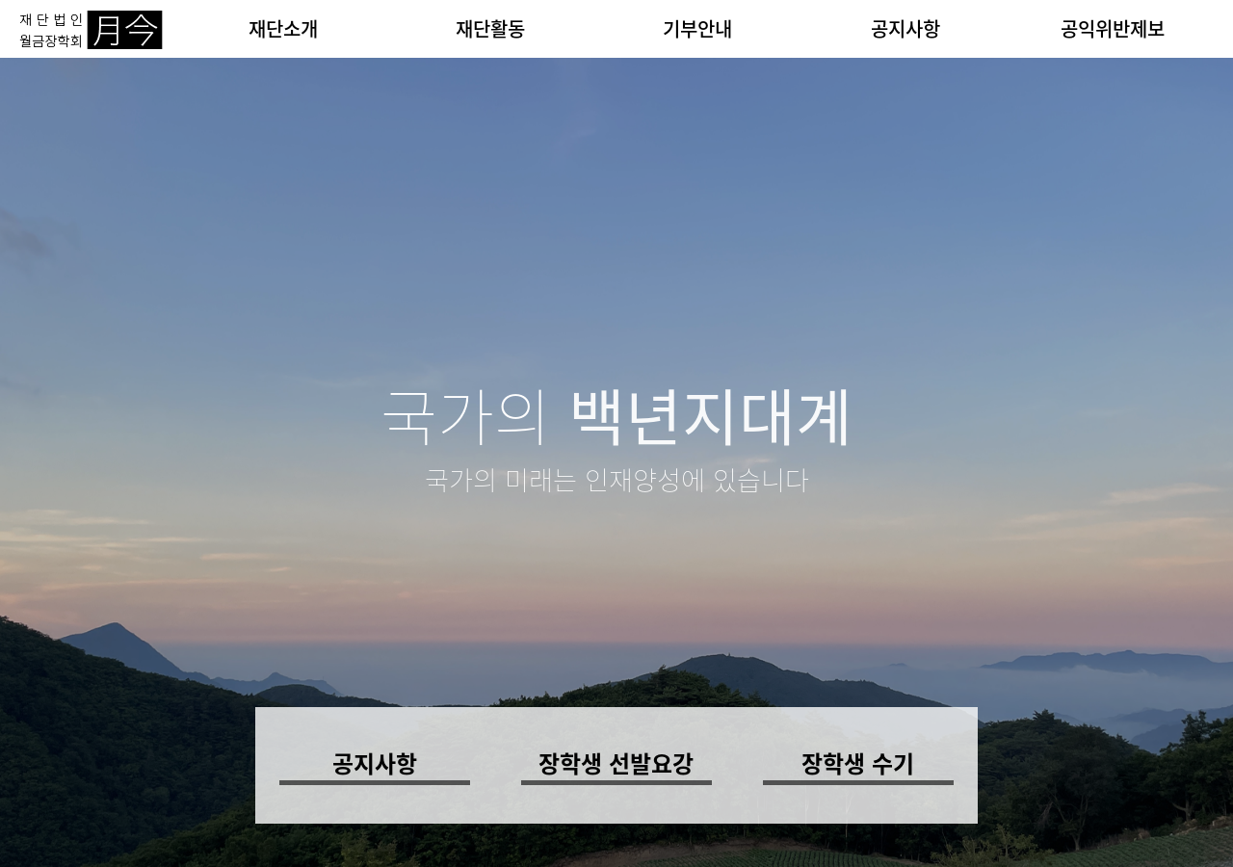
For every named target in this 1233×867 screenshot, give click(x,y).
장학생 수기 (857, 763)
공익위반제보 (1113, 28)
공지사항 (905, 28)
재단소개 (283, 28)
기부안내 (697, 28)
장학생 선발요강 (616, 763)
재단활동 (490, 28)
